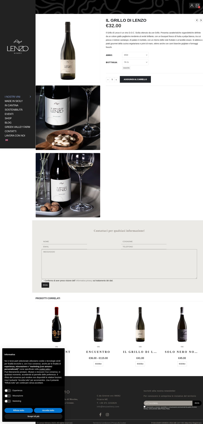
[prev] (197, 20)
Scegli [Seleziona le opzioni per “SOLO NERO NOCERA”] (182, 364)
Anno (109, 55)
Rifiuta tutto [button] (18, 410)
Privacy (114, 423)
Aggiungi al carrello (135, 79)
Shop (8, 118)
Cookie (123, 423)
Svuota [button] (126, 68)
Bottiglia (111, 62)
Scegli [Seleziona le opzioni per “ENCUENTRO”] (98, 364)
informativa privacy (84, 280)
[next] (201, 20)
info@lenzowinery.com (108, 406)
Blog (8, 122)
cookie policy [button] (44, 369)
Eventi (9, 114)
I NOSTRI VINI (12, 96)
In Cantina (11, 105)
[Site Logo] (17, 47)
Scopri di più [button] (33, 416)
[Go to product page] (56, 324)
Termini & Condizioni (101, 423)
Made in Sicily (14, 101)
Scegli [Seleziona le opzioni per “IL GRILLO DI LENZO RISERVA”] (140, 364)
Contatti (10, 131)
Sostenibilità (14, 109)
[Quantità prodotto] (112, 79)
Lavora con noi (15, 135)
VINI (98, 347)
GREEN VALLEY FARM (17, 127)
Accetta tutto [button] (48, 410)
